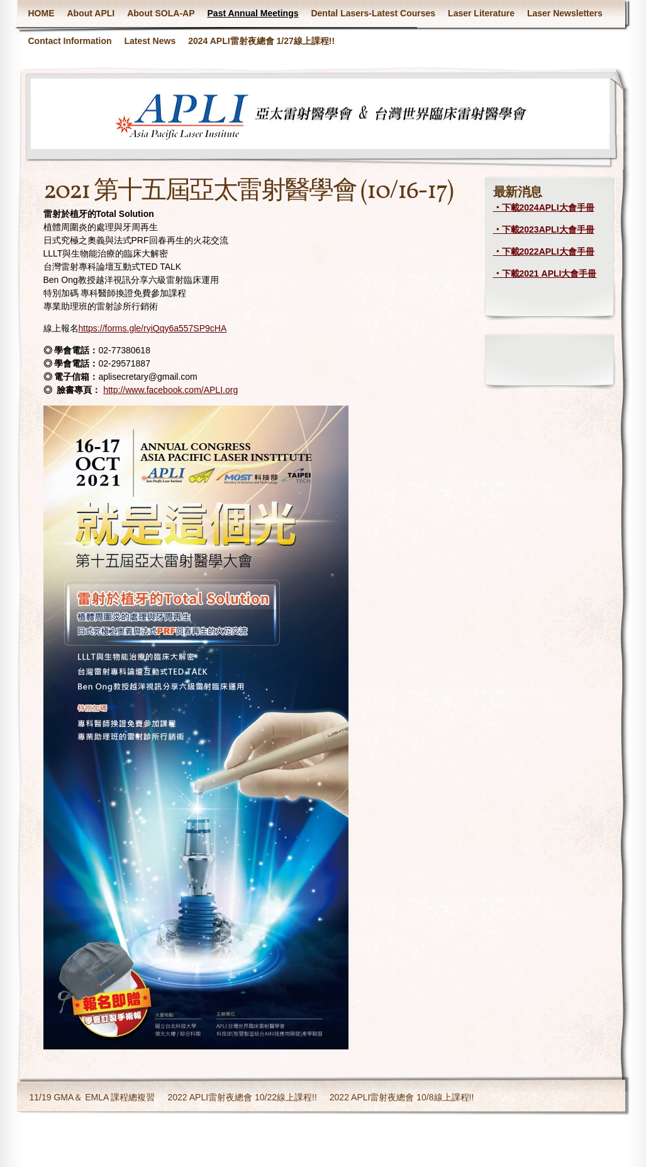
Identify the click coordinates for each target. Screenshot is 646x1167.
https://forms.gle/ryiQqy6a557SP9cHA (153, 328)
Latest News (150, 41)
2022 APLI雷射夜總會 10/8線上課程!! (402, 1097)
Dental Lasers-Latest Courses (373, 13)
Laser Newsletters (565, 13)
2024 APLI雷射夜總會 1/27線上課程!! (261, 41)
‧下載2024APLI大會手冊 (543, 207)
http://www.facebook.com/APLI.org (170, 390)
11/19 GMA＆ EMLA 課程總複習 (92, 1097)
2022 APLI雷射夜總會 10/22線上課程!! (241, 1097)
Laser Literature (481, 13)
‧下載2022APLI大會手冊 (543, 251)
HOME (41, 13)
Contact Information (70, 41)
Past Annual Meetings (253, 13)
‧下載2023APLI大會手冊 (543, 229)
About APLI (91, 13)
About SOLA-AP (160, 13)
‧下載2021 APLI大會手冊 (545, 273)
